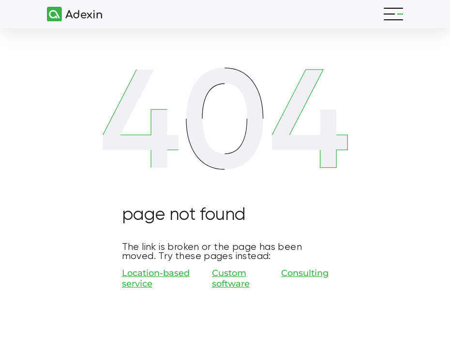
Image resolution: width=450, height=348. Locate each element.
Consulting (305, 273)
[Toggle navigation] (393, 14)
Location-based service (156, 278)
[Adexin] (70, 14)
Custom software (231, 278)
